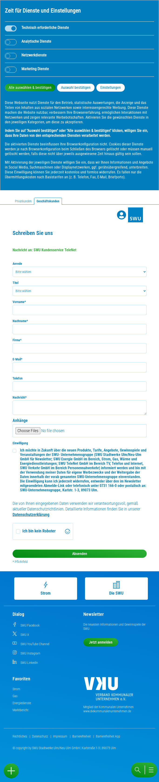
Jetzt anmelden (100, 642)
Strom (46, 588)
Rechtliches (20, 736)
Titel (15, 283)
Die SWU (117, 588)
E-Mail (17, 359)
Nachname (20, 321)
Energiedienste (22, 703)
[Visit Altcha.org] (67, 531)
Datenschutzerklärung (31, 514)
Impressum (60, 736)
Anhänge (20, 420)
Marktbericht (20, 710)
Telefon (18, 378)
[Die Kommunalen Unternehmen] (108, 690)
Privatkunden (23, 201)
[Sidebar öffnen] (11, 770)
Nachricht (20, 397)
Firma (17, 340)
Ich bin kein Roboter (39, 530)
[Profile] (121, 215)
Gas (15, 696)
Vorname (19, 302)
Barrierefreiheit (81, 736)
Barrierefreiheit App (108, 736)
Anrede (17, 263)
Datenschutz (40, 736)
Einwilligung (20, 443)
